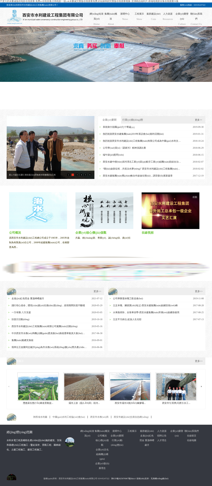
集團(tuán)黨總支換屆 (22, 340)
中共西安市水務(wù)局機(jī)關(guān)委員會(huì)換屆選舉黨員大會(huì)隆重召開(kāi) (49, 333)
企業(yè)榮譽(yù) (182, 20)
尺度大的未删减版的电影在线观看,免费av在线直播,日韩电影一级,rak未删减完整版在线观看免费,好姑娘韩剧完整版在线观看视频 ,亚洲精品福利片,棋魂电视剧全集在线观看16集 (89, 1)
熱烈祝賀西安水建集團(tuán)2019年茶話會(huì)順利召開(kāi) (133, 134)
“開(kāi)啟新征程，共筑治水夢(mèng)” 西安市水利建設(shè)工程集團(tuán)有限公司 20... (142, 169)
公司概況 (102, 435)
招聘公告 (161, 435)
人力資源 (168, 17)
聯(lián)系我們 (196, 20)
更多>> (198, 120)
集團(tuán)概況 (111, 20)
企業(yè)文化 (102, 449)
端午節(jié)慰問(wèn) (113, 155)
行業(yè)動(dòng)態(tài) (132, 121)
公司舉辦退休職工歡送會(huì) (128, 298)
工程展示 (139, 17)
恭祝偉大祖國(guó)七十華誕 (117, 127)
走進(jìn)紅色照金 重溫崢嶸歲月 (28, 298)
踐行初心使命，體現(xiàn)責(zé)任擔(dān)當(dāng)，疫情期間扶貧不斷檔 (48, 305)
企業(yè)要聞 (109, 119)
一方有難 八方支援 (21, 312)
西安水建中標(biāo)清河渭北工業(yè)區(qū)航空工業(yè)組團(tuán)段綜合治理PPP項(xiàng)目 (142, 162)
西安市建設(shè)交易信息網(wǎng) (131, 417)
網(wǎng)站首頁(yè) (96, 20)
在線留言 (191, 435)
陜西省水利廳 (40, 417)
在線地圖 (191, 440)
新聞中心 (125, 17)
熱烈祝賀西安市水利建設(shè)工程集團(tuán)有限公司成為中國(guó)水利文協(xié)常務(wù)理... (142, 141)
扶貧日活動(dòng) (20, 319)
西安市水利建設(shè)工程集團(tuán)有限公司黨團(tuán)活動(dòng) (45, 326)
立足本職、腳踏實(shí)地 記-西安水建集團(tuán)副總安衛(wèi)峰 (145, 305)
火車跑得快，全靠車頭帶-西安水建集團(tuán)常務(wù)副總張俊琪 (146, 312)
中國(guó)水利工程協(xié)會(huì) (69, 417)
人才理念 (161, 440)
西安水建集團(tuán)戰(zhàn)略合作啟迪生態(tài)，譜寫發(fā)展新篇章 (138, 175)
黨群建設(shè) (153, 17)
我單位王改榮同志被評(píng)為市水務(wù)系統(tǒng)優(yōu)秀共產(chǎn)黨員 (49, 347)
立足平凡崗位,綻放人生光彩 (127, 319)
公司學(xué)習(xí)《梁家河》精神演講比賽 (124, 148)
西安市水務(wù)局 (99, 417)
